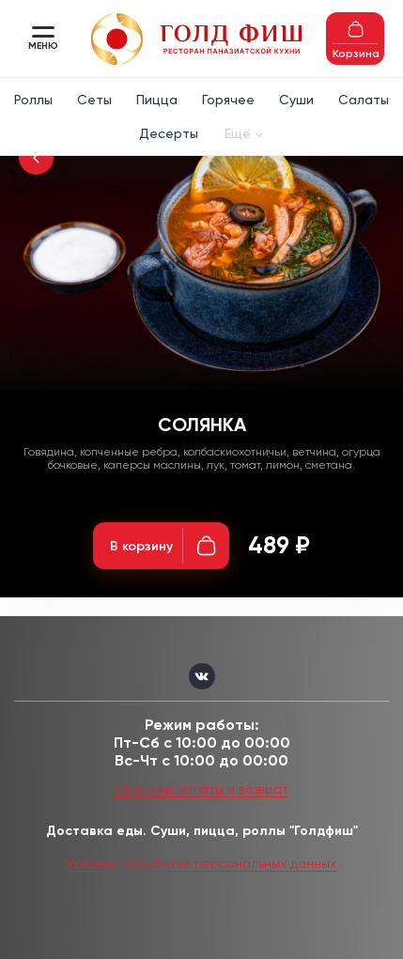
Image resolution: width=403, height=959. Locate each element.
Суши (296, 99)
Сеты (94, 99)
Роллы (33, 99)
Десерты (168, 133)
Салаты (363, 99)
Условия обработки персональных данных (201, 863)
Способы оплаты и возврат (201, 789)
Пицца (157, 99)
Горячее (228, 99)
